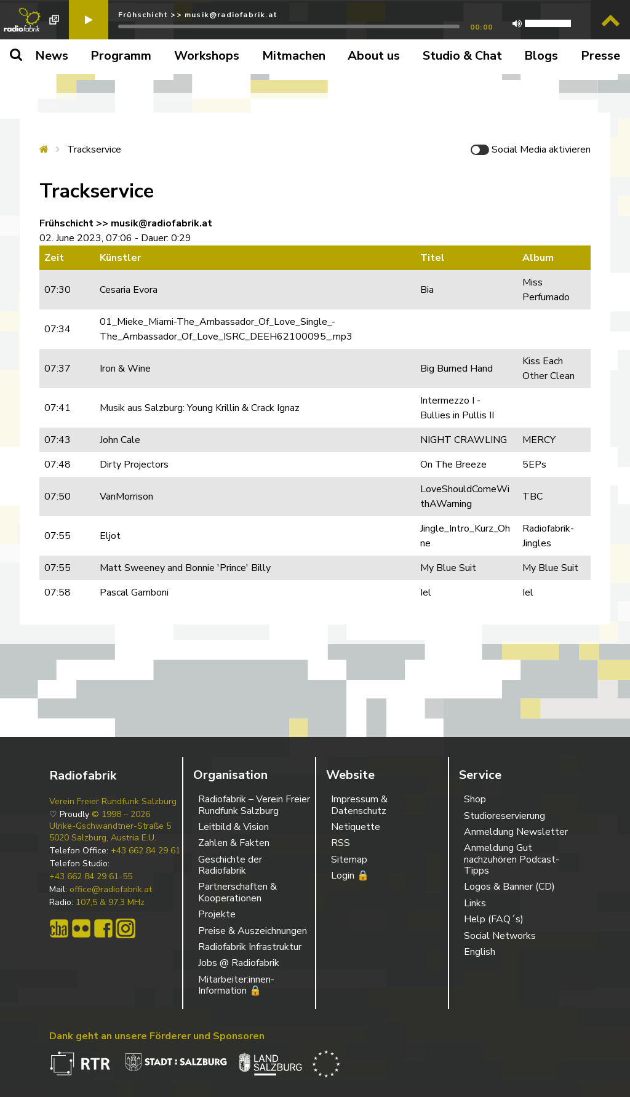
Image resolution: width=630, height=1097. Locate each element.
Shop (475, 799)
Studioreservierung (504, 816)
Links (475, 903)
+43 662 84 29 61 (145, 850)
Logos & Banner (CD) (509, 886)
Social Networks (500, 936)
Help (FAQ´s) (494, 919)
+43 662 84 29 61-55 (90, 876)
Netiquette (355, 827)
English (479, 952)
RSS (340, 843)
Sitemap (349, 859)
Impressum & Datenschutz (359, 804)
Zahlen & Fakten (233, 843)
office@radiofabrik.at (111, 889)
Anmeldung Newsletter (516, 832)
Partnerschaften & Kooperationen (237, 892)
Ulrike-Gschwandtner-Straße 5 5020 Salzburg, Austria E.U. (110, 832)
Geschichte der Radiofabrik (230, 865)
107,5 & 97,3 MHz (110, 902)
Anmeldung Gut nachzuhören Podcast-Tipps (511, 859)
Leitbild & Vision (233, 827)
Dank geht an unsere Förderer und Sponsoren (157, 1036)
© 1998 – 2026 (121, 814)
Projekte (217, 914)
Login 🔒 (350, 875)
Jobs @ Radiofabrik (238, 963)
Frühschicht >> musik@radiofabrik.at (197, 15)
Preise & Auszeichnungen (252, 931)
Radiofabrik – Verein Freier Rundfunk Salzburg (254, 804)
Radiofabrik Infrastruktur (249, 947)
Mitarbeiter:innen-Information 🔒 (236, 985)
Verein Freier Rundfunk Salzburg (113, 801)
